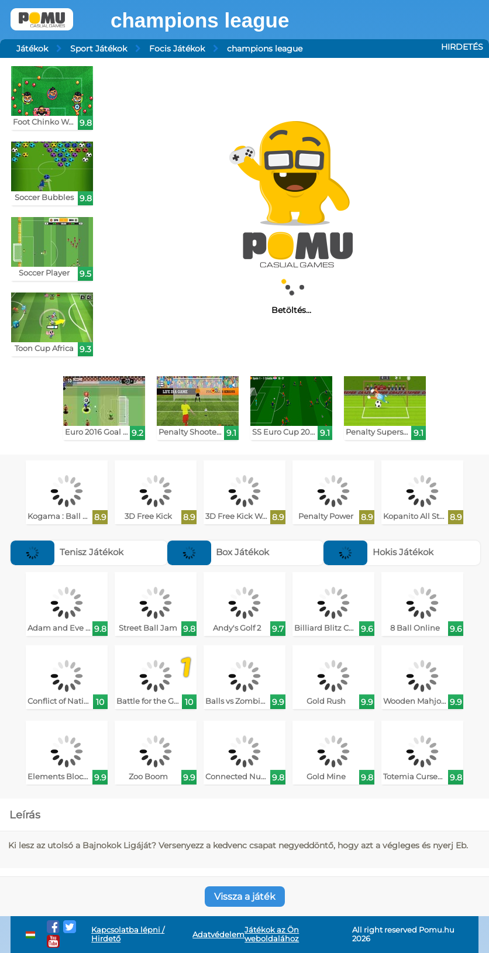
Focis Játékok (177, 48)
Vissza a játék (245, 896)
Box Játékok (218, 552)
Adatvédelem (218, 934)
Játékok (32, 48)
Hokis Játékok (378, 552)
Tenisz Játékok (67, 552)
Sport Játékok (98, 48)
